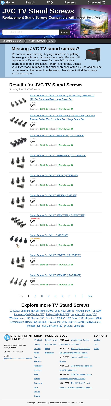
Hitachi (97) (31, 322)
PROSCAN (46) (80, 322)
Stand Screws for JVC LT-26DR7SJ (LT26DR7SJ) (55, 255)
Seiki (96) (42, 322)
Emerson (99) (17, 322)
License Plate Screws (37, 374)
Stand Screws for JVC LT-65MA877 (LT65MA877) (55, 275)
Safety (96, 349)
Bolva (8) (68, 326)
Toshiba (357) (38, 314)
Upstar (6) (79, 326)
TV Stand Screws (36, 41)
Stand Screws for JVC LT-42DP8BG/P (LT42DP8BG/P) (58, 155)
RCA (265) (64, 314)
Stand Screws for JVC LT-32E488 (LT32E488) (53, 195)
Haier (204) (91, 314)
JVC (51, 41)
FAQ (50, 2)
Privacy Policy (51, 340)
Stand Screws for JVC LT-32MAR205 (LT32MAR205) (57, 135)
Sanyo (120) (78, 318)
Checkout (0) (96, 2)
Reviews (70, 2)
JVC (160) (66, 318)
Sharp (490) (84, 311)
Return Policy (50, 344)
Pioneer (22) (33, 326)
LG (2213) (15, 311)
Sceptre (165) (53, 318)
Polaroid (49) (54, 322)
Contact (97, 340)
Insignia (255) (78, 314)
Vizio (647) (72, 311)
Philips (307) (52, 314)
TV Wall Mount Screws (37, 353)
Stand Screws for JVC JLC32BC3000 (49, 235)
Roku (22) (45, 326)
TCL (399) (96, 311)
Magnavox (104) (93, 318)
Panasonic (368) (22, 314)
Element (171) (38, 318)
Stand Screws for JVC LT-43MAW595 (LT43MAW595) (57, 215)
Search (30, 2)
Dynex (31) (94, 322)
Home (10, 2)
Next (90, 296)
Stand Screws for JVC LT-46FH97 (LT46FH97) (54, 175)
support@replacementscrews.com (18, 358)
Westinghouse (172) (19, 318)
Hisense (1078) (46, 311)
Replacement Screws (12, 41)
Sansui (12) (57, 326)
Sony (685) (60, 311)
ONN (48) (67, 322)
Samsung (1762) (29, 311)
